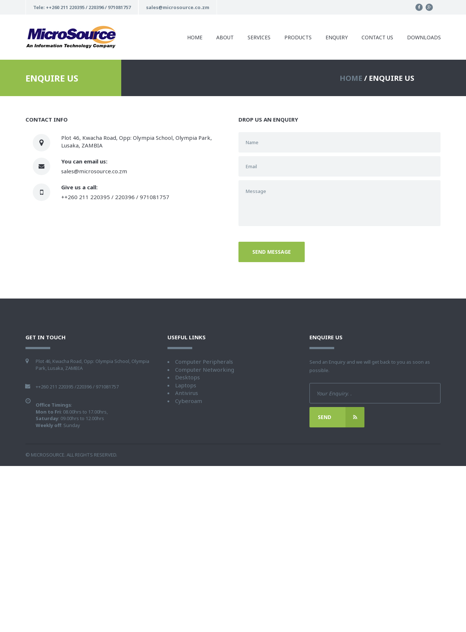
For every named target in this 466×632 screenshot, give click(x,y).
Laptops (185, 385)
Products (298, 37)
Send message (271, 251)
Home (194, 37)
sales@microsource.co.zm (94, 171)
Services (259, 37)
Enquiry (336, 37)
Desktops (187, 377)
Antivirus (186, 392)
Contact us (377, 37)
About (225, 37)
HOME (351, 78)
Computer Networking (204, 369)
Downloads (424, 37)
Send (341, 417)
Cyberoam (188, 400)
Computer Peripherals (204, 361)
